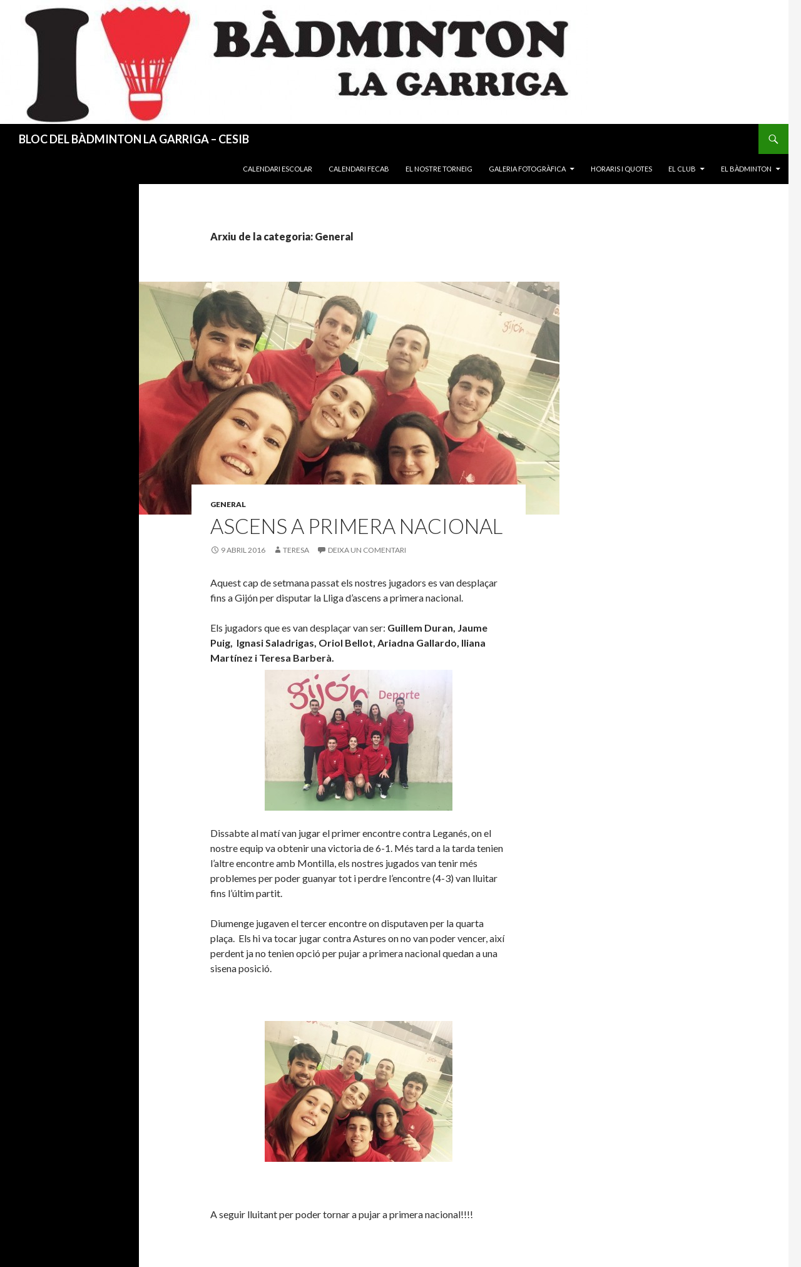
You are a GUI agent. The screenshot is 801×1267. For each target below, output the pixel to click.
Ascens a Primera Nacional (356, 525)
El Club (682, 169)
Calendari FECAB (359, 169)
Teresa (296, 550)
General (228, 504)
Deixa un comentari (367, 550)
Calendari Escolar (277, 169)
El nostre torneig (439, 169)
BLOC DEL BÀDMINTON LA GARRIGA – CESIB (134, 139)
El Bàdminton (746, 169)
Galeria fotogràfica (527, 169)
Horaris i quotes (621, 169)
